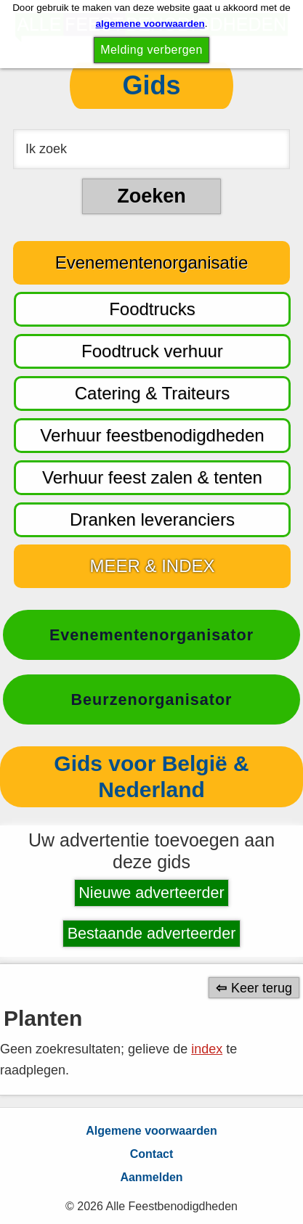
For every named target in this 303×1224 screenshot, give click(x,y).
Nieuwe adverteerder (151, 893)
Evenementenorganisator (151, 635)
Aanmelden (151, 1177)
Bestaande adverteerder (152, 933)
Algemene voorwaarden (151, 1131)
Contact (152, 1154)
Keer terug (261, 987)
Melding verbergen (151, 50)
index (206, 1049)
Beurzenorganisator (152, 699)
